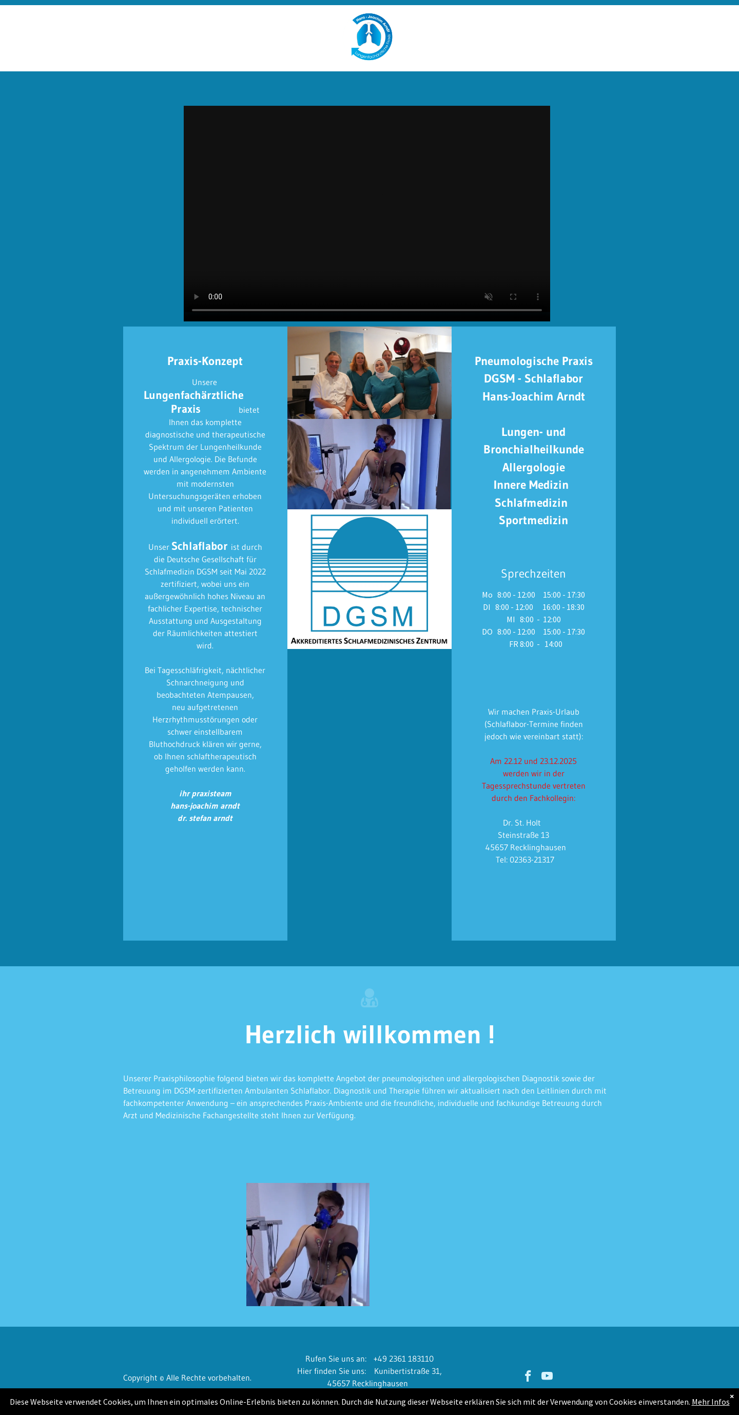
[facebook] (527, 1377)
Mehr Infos (711, 1402)
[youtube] (546, 1377)
